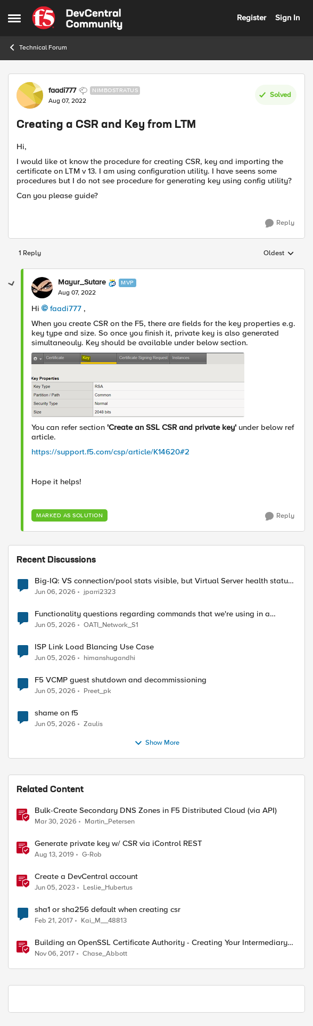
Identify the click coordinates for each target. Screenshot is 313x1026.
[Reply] (279, 223)
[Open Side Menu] (14, 18)
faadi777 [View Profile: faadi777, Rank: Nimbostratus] (62, 90)
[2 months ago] (55, 625)
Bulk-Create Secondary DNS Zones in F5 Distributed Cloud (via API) (156, 810)
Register (251, 17)
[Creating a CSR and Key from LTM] (77, 293)
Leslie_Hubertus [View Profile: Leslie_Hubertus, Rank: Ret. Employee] (108, 887)
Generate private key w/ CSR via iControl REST (118, 843)
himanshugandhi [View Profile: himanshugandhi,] (109, 658)
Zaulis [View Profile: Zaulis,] (93, 724)
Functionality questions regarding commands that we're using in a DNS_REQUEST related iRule (152, 613)
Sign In (287, 17)
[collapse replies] (11, 284)
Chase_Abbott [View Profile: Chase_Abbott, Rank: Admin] (105, 954)
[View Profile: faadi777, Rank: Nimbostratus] (30, 95)
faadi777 (65, 308)
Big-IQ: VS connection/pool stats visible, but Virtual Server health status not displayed (163, 580)
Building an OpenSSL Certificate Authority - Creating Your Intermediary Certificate (161, 942)
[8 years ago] (55, 954)
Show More (156, 743)
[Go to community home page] (77, 18)
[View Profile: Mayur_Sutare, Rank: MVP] (42, 287)
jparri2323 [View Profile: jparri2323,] (100, 592)
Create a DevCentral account (86, 876)
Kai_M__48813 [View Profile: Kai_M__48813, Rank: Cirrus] (104, 920)
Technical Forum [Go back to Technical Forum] (37, 47)
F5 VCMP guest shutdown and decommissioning (121, 680)
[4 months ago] (56, 821)
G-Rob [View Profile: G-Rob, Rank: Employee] (92, 854)
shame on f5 (56, 713)
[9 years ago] (54, 920)
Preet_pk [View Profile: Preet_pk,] (97, 691)
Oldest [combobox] (278, 253)
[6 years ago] (54, 854)
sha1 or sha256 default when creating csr (107, 909)
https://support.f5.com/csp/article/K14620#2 (110, 452)
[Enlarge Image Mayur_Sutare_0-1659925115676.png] (137, 385)
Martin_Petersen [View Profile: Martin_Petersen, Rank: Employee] (110, 821)
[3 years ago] (55, 887)
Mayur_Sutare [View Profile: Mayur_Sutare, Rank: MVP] (82, 282)
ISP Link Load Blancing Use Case (94, 647)
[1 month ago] (55, 592)
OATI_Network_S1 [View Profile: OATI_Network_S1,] (111, 625)
